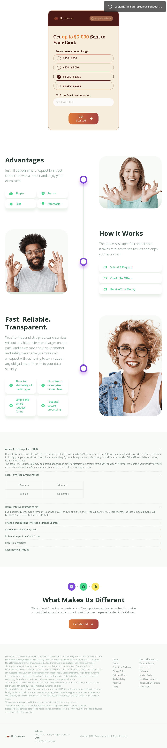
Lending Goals (145, 675)
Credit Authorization (148, 679)
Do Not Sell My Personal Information (149, 685)
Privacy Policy (119, 671)
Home (115, 659)
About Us (117, 683)
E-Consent (143, 671)
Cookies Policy (119, 679)
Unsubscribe (144, 667)
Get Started (84, 118)
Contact (116, 663)
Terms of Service (146, 663)
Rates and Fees (119, 675)
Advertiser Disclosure (122, 667)
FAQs (115, 686)
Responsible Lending (148, 659)
